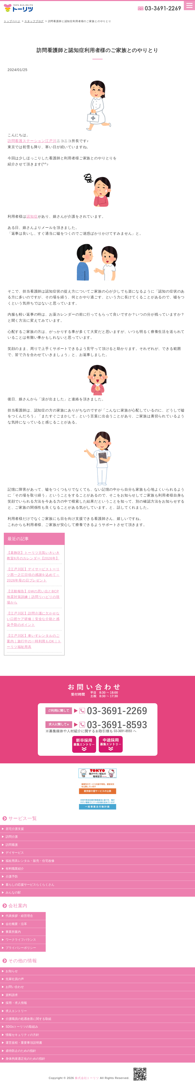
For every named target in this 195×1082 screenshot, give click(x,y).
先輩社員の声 (15, 979)
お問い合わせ (15, 987)
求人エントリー (16, 1011)
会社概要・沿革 (16, 924)
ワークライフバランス (21, 940)
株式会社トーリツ (87, 1078)
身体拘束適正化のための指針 (25, 1058)
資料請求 (12, 995)
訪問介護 (12, 837)
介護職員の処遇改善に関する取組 (28, 1019)
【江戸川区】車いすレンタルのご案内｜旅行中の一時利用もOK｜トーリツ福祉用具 (34, 641)
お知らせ (12, 971)
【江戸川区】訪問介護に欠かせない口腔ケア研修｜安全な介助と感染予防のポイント (33, 619)
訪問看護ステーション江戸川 (32, 141)
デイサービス (15, 853)
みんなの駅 (13, 893)
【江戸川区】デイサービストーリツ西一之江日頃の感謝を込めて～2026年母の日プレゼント (33, 574)
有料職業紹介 (15, 868)
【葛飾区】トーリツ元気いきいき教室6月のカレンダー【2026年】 (33, 555)
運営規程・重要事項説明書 (24, 1043)
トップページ (12, 21)
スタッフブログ (34, 21)
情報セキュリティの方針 (22, 1035)
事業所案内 (13, 932)
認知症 (32, 216)
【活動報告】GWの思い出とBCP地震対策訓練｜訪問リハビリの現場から (33, 596)
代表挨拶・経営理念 (19, 916)
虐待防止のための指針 (21, 1051)
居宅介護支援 (15, 829)
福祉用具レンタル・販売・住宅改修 (30, 861)
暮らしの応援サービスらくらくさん (30, 884)
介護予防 (12, 877)
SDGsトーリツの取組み (22, 1027)
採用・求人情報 (16, 1003)
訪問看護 (12, 845)
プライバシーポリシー (21, 948)
